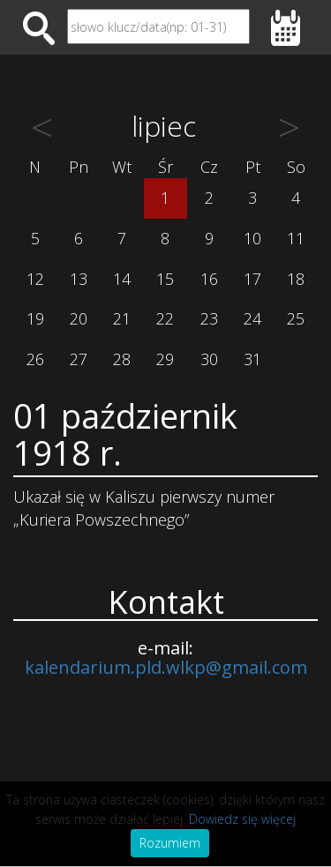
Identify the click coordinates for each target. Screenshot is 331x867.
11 (296, 238)
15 (165, 278)
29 (165, 359)
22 (165, 318)
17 (252, 278)
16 (209, 278)
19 (35, 318)
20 (78, 318)
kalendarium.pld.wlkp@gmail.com (166, 667)
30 (209, 359)
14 (122, 278)
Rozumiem (169, 842)
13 (78, 278)
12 (35, 278)
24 (252, 318)
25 (296, 318)
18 (296, 278)
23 (209, 318)
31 (252, 359)
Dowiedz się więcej (242, 819)
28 (122, 359)
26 (35, 359)
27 (78, 359)
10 (252, 238)
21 (122, 318)
